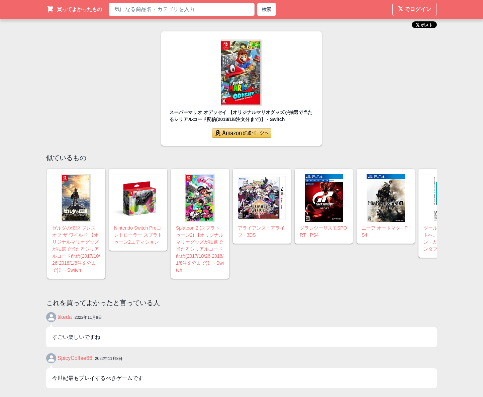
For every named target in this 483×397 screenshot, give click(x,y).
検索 (266, 9)
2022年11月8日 (88, 317)
